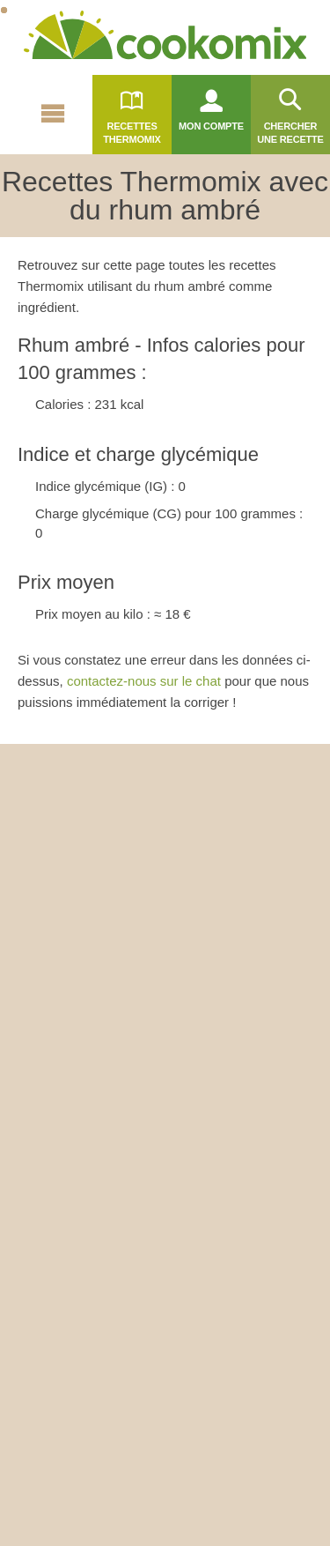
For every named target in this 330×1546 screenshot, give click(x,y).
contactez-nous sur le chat (144, 680)
